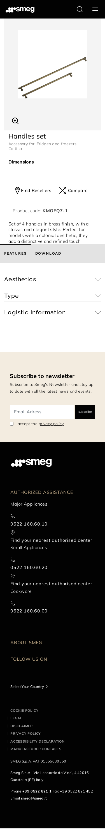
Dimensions (21, 162)
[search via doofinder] (79, 9)
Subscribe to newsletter (42, 375)
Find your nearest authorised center (51, 540)
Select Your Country (27, 686)
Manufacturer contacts (36, 749)
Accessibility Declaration (37, 741)
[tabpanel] (52, 64)
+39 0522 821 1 (37, 791)
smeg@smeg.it (34, 798)
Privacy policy (25, 733)
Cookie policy (24, 710)
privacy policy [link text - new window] (51, 423)
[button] (15, 120)
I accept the (39, 423)
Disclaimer (21, 726)
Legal (16, 718)
